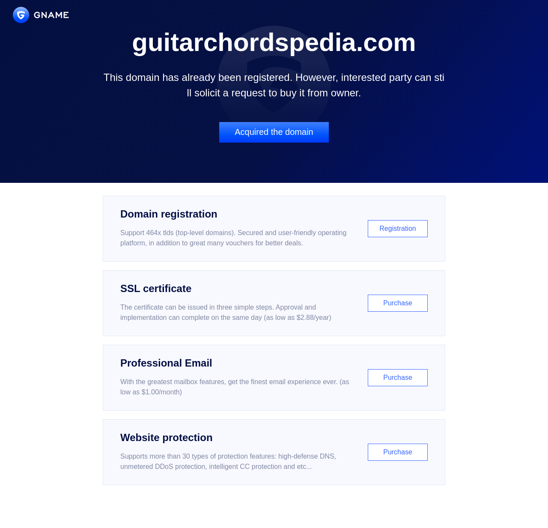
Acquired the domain (274, 132)
